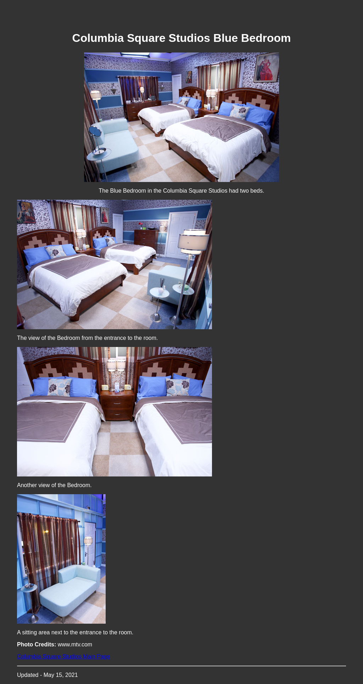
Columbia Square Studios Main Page (63, 656)
